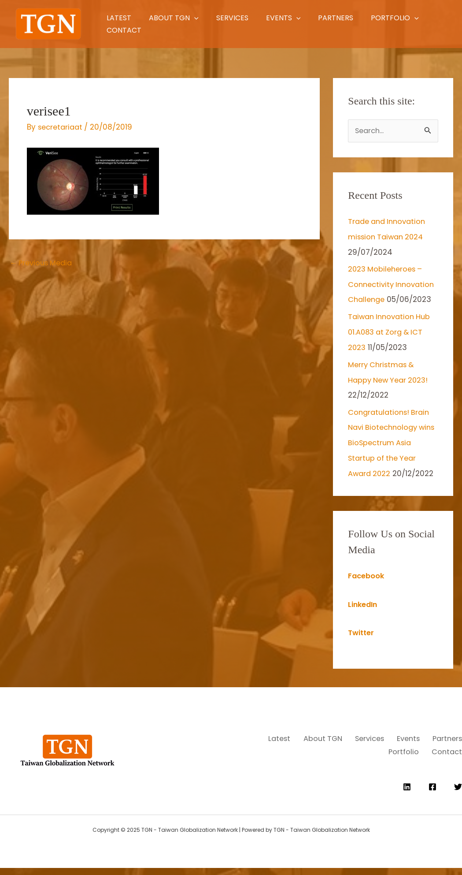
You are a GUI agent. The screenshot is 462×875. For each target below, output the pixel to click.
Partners (370, 18)
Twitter (362, 642)
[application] (201, 18)
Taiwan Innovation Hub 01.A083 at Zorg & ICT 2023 (391, 345)
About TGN (181, 18)
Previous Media (43, 263)
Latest (117, 18)
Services (249, 18)
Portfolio (129, 30)
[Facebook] (432, 794)
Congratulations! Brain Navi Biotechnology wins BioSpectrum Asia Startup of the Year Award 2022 (390, 454)
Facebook (367, 586)
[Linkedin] (407, 794)
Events (309, 18)
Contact (197, 30)
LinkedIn (364, 614)
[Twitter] (458, 794)
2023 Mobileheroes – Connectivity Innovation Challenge (389, 283)
